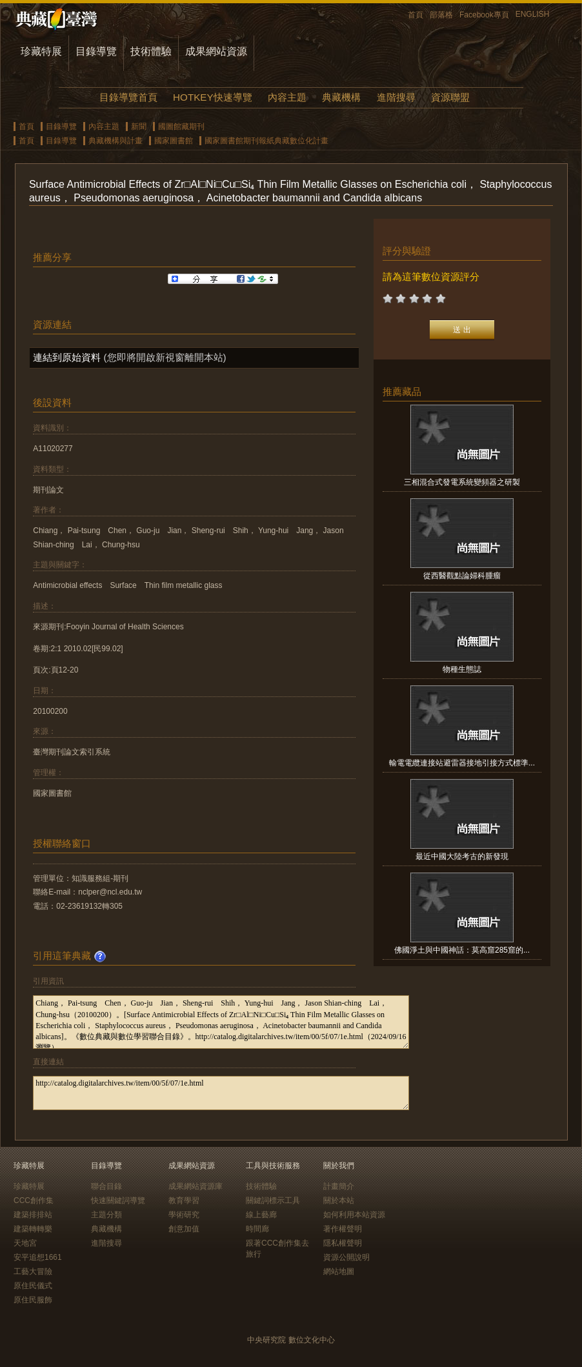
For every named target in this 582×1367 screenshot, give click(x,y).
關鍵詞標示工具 (273, 1200)
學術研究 (183, 1214)
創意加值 (183, 1228)
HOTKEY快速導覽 (212, 97)
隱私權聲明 (342, 1243)
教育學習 (183, 1200)
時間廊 (257, 1228)
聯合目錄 (106, 1186)
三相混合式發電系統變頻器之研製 (462, 482)
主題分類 (106, 1214)
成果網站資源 (216, 51)
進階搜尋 (396, 97)
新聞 (138, 126)
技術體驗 (151, 51)
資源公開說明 (346, 1257)
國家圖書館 (173, 140)
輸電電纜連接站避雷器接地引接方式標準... (462, 762)
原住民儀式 (33, 1285)
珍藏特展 (41, 51)
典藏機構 (341, 97)
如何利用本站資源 (354, 1214)
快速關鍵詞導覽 (118, 1200)
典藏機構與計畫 (115, 140)
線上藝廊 (261, 1214)
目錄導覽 (96, 51)
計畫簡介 (338, 1186)
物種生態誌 (462, 669)
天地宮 (25, 1243)
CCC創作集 (34, 1200)
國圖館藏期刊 (181, 126)
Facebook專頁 (484, 14)
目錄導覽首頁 (128, 97)
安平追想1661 (38, 1257)
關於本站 (338, 1200)
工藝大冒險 (33, 1271)
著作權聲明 (342, 1228)
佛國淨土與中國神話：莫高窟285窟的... (462, 950)
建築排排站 (33, 1214)
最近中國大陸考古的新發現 (462, 856)
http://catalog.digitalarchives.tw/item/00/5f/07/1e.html (221, 1093)
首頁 (415, 14)
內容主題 (287, 97)
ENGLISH (533, 14)
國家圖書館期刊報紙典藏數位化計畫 (266, 140)
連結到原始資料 (67, 357)
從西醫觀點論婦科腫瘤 (462, 575)
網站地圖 (338, 1271)
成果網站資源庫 (195, 1186)
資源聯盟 (450, 97)
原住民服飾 (33, 1299)
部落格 (441, 14)
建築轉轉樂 (33, 1228)
